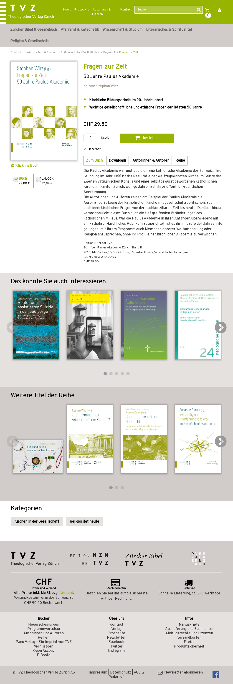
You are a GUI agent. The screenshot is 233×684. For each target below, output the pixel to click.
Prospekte (81, 10)
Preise (189, 642)
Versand (66, 593)
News (67, 10)
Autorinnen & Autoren (101, 12)
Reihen (43, 637)
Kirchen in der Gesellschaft (36, 521)
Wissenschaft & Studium (122, 30)
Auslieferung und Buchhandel (189, 629)
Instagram (116, 651)
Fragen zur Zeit (128, 52)
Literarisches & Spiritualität (169, 30)
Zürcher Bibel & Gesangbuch (33, 30)
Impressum (98, 672)
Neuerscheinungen (43, 624)
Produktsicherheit (189, 646)
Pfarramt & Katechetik (80, 30)
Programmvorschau (43, 629)
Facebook (116, 642)
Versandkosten (189, 637)
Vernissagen (43, 646)
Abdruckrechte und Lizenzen (189, 633)
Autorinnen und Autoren (43, 633)
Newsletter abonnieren (180, 672)
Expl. (105, 138)
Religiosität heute (84, 521)
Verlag (116, 629)
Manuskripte (189, 624)
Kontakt (126, 10)
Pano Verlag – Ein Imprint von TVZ (44, 642)
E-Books (44, 655)
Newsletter (116, 637)
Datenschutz (120, 672)
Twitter (116, 646)
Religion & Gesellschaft (29, 41)
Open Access (43, 651)
